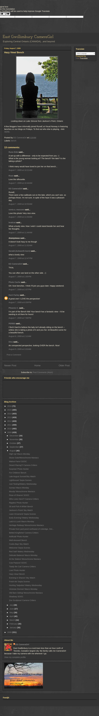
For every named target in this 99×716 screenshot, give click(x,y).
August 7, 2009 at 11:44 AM (20, 232)
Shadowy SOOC (16, 597)
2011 (9, 425)
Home (37, 365)
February (14, 624)
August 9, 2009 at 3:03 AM (20, 349)
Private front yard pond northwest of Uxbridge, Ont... (31, 529)
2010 (9, 429)
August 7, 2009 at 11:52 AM (20, 245)
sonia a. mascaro (16, 210)
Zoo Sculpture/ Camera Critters (22, 600)
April (12, 616)
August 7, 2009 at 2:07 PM (20, 289)
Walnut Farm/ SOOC (18, 461)
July (12, 605)
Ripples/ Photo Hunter (18, 503)
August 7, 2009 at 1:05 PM (20, 277)
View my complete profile (15, 657)
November (14, 439)
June (12, 609)
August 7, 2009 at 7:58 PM (20, 318)
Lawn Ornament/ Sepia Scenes (22, 514)
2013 (9, 417)
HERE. (7, 132)
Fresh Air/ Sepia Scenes (19, 581)
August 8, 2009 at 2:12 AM (20, 336)
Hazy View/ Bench (17, 574)
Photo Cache (14, 282)
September (15, 447)
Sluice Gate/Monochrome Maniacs (24, 458)
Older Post (64, 365)
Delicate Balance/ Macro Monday (23, 555)
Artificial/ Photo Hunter (18, 536)
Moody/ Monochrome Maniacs (22, 491)
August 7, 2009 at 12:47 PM (20, 258)
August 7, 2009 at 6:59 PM (20, 302)
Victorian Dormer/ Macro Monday (23, 589)
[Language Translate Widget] (85, 53)
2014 (9, 414)
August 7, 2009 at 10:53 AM (20, 204)
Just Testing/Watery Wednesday (23, 484)
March (12, 620)
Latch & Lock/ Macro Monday (21, 521)
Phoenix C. (14, 308)
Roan (11, 176)
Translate (82, 58)
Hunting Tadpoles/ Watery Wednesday (25, 585)
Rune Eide (13, 152)
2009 (9, 432)
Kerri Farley (14, 295)
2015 (9, 410)
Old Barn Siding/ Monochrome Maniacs (26, 593)
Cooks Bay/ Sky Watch (19, 544)
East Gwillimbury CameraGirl (28, 37)
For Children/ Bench (17, 473)
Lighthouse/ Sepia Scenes (20, 480)
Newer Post (10, 365)
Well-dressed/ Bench (18, 540)
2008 (9, 632)
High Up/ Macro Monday (19, 454)
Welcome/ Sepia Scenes (19, 548)
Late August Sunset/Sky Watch (22, 476)
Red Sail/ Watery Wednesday (21, 551)
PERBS (12, 323)
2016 (9, 406)
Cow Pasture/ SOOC (18, 563)
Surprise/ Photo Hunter (19, 469)
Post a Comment (14, 355)
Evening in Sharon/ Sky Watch (22, 578)
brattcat (12, 222)
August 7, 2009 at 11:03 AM (20, 217)
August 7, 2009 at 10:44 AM (20, 183)
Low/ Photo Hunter (17, 570)
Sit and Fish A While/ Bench (21, 506)
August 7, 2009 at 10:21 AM (20, 170)
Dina (11, 342)
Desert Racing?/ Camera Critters (23, 465)
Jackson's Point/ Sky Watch (21, 510)
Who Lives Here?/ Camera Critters (24, 499)
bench (13, 141)
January (13, 627)
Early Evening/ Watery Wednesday (24, 518)
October (13, 443)
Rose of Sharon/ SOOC (19, 495)
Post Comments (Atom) (43, 372)
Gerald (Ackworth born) (19, 251)
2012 (9, 421)
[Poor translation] (7, 13)
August (13, 451)
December (14, 436)
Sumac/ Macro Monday (19, 488)
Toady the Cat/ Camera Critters (22, 566)
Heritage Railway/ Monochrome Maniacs (26, 525)
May (12, 612)
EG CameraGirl (15, 189)
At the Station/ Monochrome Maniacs (25, 559)
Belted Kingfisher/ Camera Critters (23, 533)
